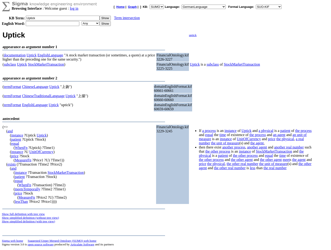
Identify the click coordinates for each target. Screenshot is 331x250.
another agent (257, 147)
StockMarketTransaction (46, 64)
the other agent (242, 160)
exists (11, 164)
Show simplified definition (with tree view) (28, 221)
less (252, 168)
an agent (279, 135)
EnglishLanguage (50, 55)
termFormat (12, 87)
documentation (15, 55)
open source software (41, 244)
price (14, 156)
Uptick (31, 55)
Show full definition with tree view (23, 214)
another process (233, 147)
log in (74, 8)
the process (303, 131)
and (10, 131)
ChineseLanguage (35, 87)
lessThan (21, 201)
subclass (10, 64)
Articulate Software (82, 244)
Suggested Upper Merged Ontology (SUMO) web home (62, 240)
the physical (285, 139)
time (222, 135)
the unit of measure (225, 143)
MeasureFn (23, 160)
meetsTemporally (27, 189)
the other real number (242, 164)
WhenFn (21, 148)
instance (17, 135)
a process (209, 131)
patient (16, 139)
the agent (257, 143)
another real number (289, 147)
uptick (193, 35)
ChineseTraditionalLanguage (43, 96)
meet (286, 160)
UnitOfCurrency (41, 152)
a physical (266, 131)
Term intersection (127, 18)
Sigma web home (12, 240)
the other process (217, 151)
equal (15, 143)
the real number (274, 168)
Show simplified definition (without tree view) (30, 217)
